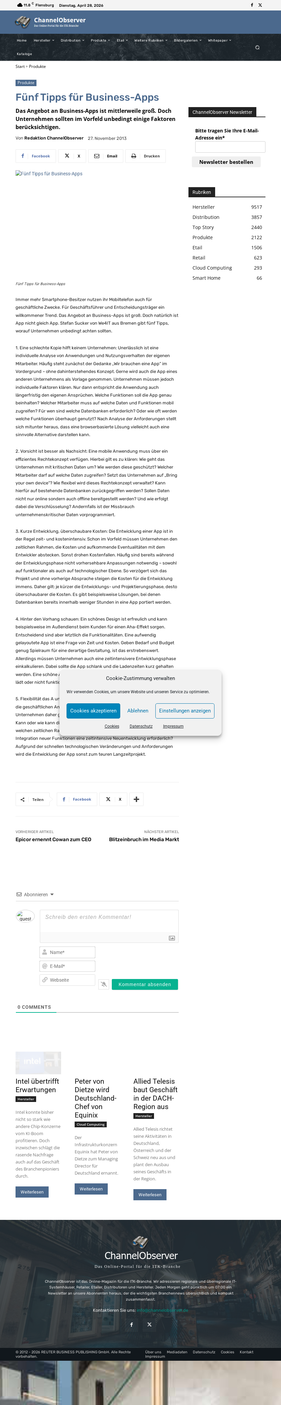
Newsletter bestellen (226, 161)
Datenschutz (141, 726)
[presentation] (146, 958)
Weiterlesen (32, 1192)
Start (20, 66)
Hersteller (26, 1099)
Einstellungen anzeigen (185, 711)
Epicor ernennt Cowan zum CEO (53, 839)
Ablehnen (137, 711)
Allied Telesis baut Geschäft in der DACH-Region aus (155, 1094)
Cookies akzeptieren (93, 711)
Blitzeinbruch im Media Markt (144, 839)
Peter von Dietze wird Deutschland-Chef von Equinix (96, 1098)
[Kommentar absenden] (145, 984)
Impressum (173, 726)
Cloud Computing (91, 1124)
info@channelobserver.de (162, 1310)
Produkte (37, 66)
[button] (257, 47)
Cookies (112, 726)
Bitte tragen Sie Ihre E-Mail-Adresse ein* (227, 134)
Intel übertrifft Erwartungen (37, 1085)
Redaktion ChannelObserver (53, 138)
